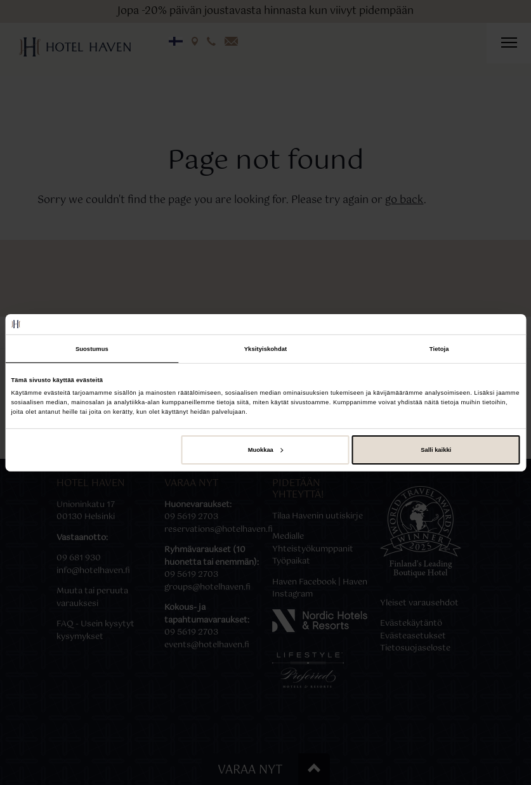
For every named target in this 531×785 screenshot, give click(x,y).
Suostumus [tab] (91, 349)
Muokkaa (265, 450)
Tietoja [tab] (439, 349)
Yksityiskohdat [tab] (265, 349)
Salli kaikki (436, 450)
